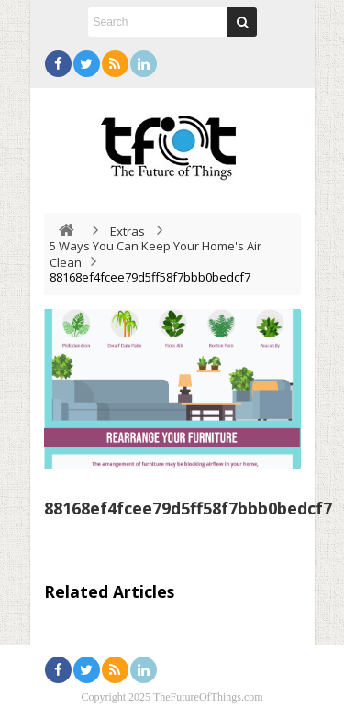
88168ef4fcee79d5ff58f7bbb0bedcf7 (188, 508)
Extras (127, 231)
